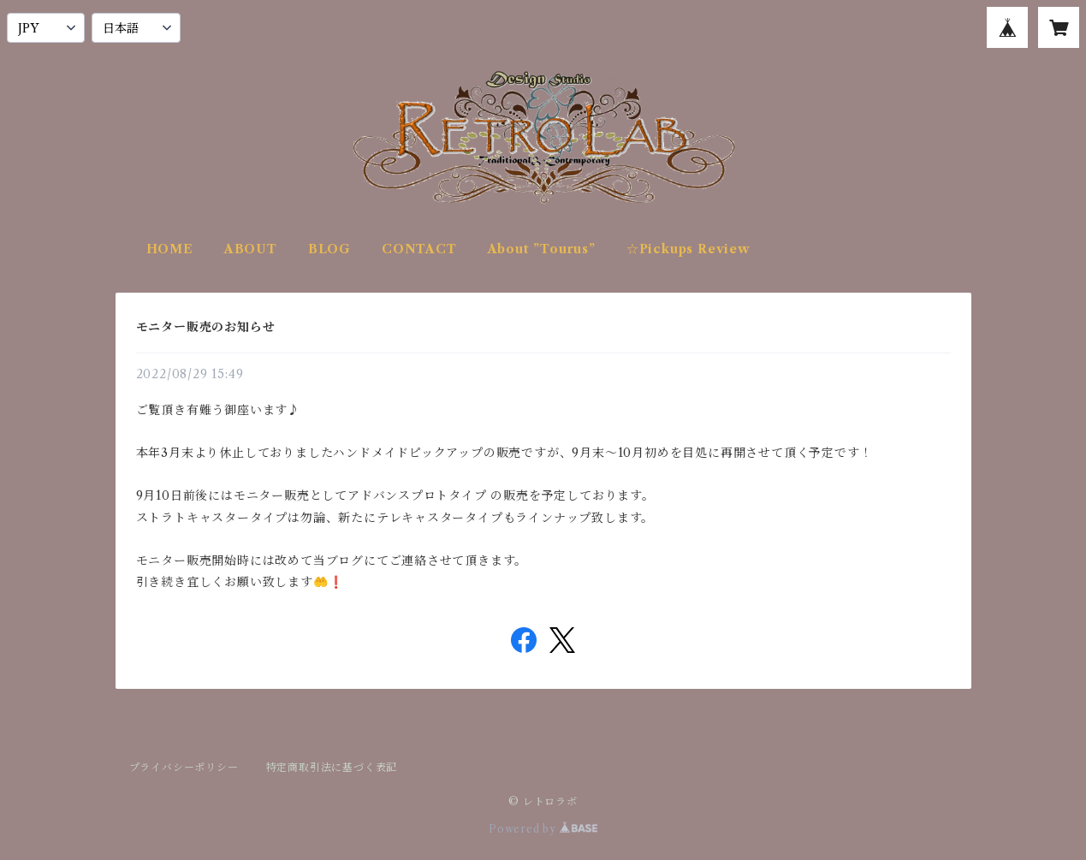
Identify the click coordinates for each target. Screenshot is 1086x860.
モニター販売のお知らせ (206, 327)
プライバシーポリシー (184, 767)
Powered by (543, 828)
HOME (169, 249)
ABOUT (250, 249)
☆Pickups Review (688, 249)
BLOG (329, 249)
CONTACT (419, 249)
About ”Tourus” (542, 249)
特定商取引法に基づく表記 (332, 767)
